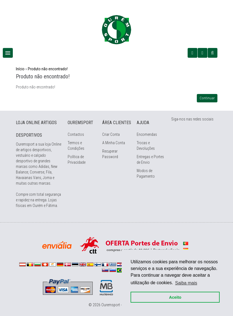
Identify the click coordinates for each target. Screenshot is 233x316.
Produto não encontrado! (48, 69)
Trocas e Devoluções (146, 146)
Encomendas (147, 134)
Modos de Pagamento (146, 173)
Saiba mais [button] (186, 282)
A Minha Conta (113, 143)
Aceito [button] (175, 297)
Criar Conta (111, 134)
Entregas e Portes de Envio (150, 160)
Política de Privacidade (76, 160)
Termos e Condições (76, 146)
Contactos (76, 134)
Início (20, 69)
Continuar (207, 98)
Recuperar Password (110, 154)
